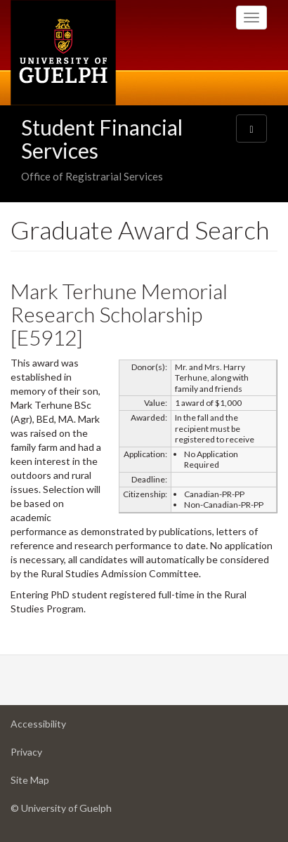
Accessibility (60, 727)
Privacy (48, 755)
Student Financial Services (102, 138)
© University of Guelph (61, 808)
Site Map (52, 783)
